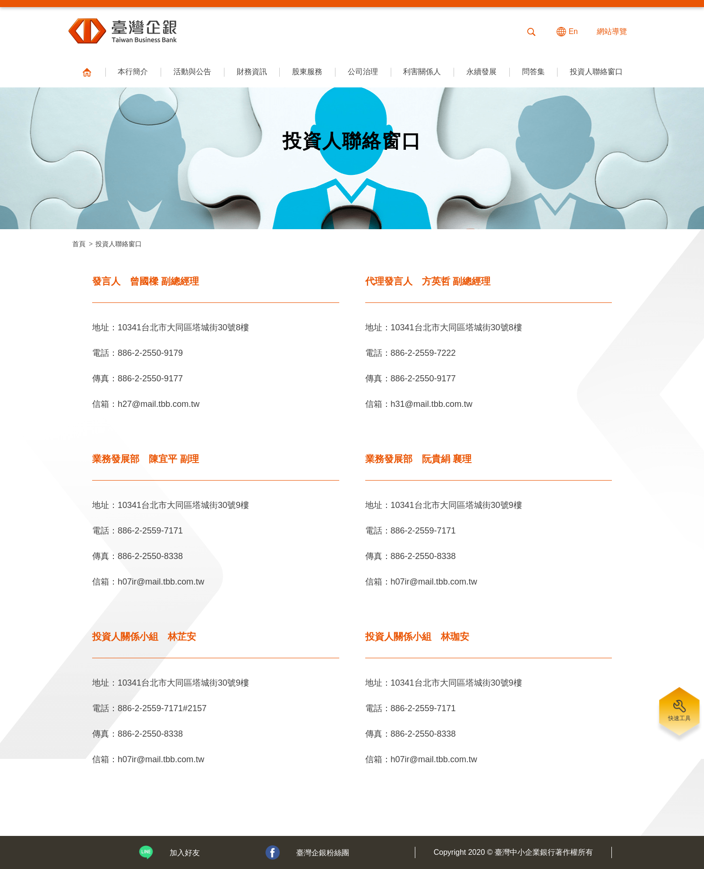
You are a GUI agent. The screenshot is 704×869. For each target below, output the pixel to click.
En (573, 31)
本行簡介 (133, 72)
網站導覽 (612, 31)
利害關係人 (422, 72)
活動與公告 (192, 72)
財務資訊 (252, 72)
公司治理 (363, 72)
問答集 (533, 72)
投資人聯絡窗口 (596, 72)
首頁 (79, 244)
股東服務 (307, 72)
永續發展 (481, 72)
